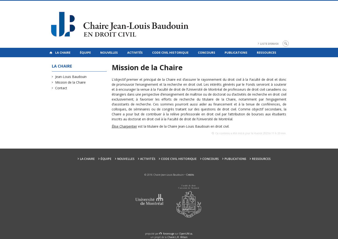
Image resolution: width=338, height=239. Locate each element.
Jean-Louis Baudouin (71, 76)
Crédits (190, 174)
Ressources (266, 52)
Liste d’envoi (269, 43)
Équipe (85, 52)
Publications (236, 52)
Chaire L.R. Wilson (177, 237)
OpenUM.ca (185, 233)
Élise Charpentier (124, 126)
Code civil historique (170, 52)
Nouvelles (109, 52)
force (168, 233)
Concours (206, 52)
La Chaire (62, 52)
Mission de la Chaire (70, 82)
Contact (61, 88)
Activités (135, 52)
